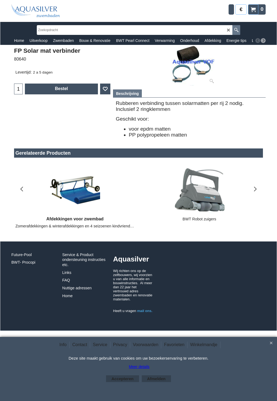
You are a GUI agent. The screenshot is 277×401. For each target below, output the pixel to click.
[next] (263, 40)
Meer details (139, 366)
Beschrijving (127, 93)
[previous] (257, 40)
